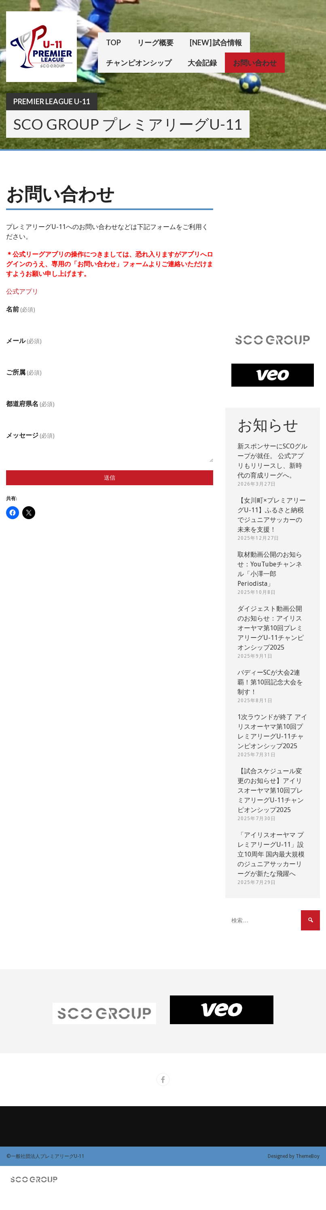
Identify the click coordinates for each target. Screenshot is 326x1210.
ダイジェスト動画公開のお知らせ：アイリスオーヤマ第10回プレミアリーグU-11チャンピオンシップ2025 (270, 628)
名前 (20, 309)
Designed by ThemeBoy (294, 1156)
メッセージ (30, 435)
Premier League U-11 (51, 101)
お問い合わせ (255, 62)
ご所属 (24, 372)
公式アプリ (22, 291)
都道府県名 (30, 404)
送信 (109, 477)
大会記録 (202, 62)
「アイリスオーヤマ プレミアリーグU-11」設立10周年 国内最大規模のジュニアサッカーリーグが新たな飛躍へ (271, 854)
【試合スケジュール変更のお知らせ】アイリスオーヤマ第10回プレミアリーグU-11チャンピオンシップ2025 (270, 790)
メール (24, 341)
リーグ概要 (155, 42)
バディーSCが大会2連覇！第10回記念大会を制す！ (270, 682)
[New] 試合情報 (216, 42)
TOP (113, 42)
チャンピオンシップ (138, 62)
